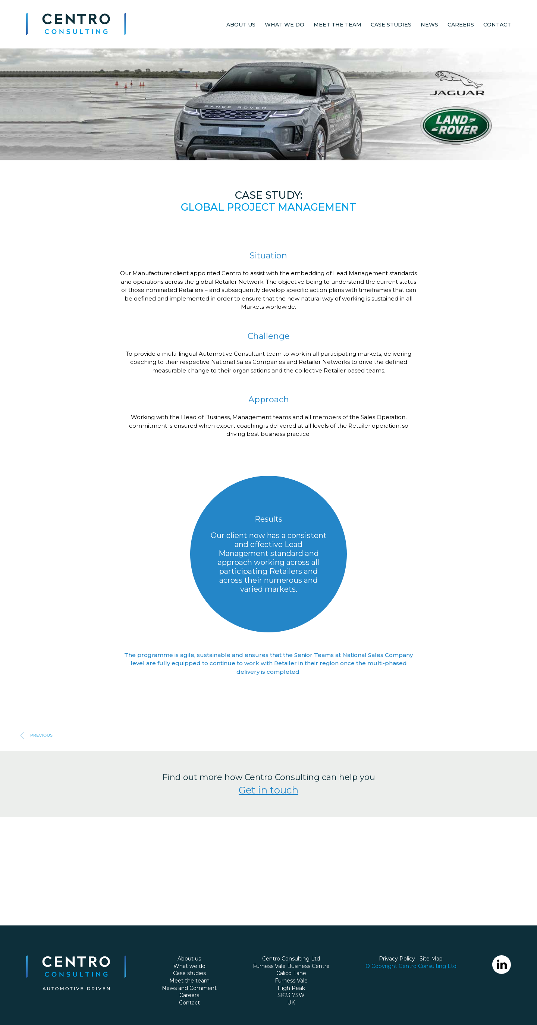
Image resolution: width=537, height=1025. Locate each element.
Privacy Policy (397, 958)
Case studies (391, 24)
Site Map (431, 958)
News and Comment (189, 988)
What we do (284, 24)
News (429, 24)
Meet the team (337, 24)
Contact (497, 24)
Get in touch (268, 790)
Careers (461, 24)
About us (240, 24)
